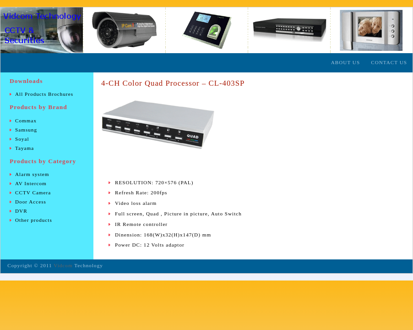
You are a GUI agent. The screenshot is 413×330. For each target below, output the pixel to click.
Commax (26, 120)
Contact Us (389, 62)
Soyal (22, 139)
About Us (345, 62)
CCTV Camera (33, 192)
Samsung (26, 129)
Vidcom (63, 265)
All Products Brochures (44, 94)
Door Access (30, 201)
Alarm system (32, 174)
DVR (21, 211)
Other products (33, 220)
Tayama (24, 148)
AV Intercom (31, 183)
